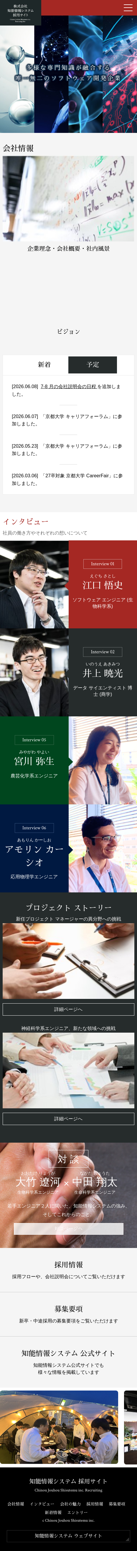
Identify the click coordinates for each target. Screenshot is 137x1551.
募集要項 (117, 1504)
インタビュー (42, 1504)
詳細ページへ (68, 1009)
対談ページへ (68, 1229)
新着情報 (53, 1513)
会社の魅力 (70, 1504)
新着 (44, 365)
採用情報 (94, 1504)
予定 (92, 365)
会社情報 (15, 1504)
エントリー (77, 1513)
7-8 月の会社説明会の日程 (69, 386)
